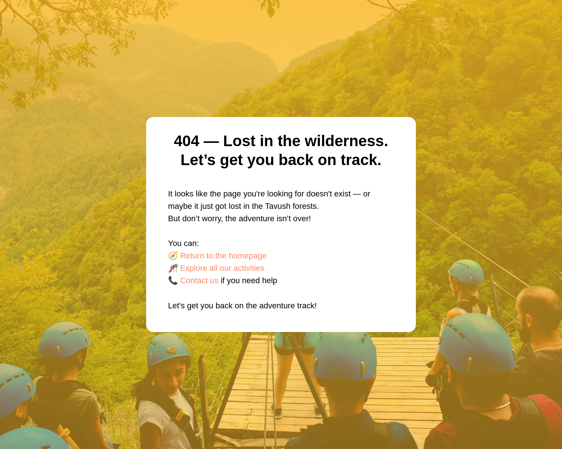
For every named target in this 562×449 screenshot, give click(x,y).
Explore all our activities (222, 268)
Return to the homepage (223, 255)
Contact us (199, 280)
